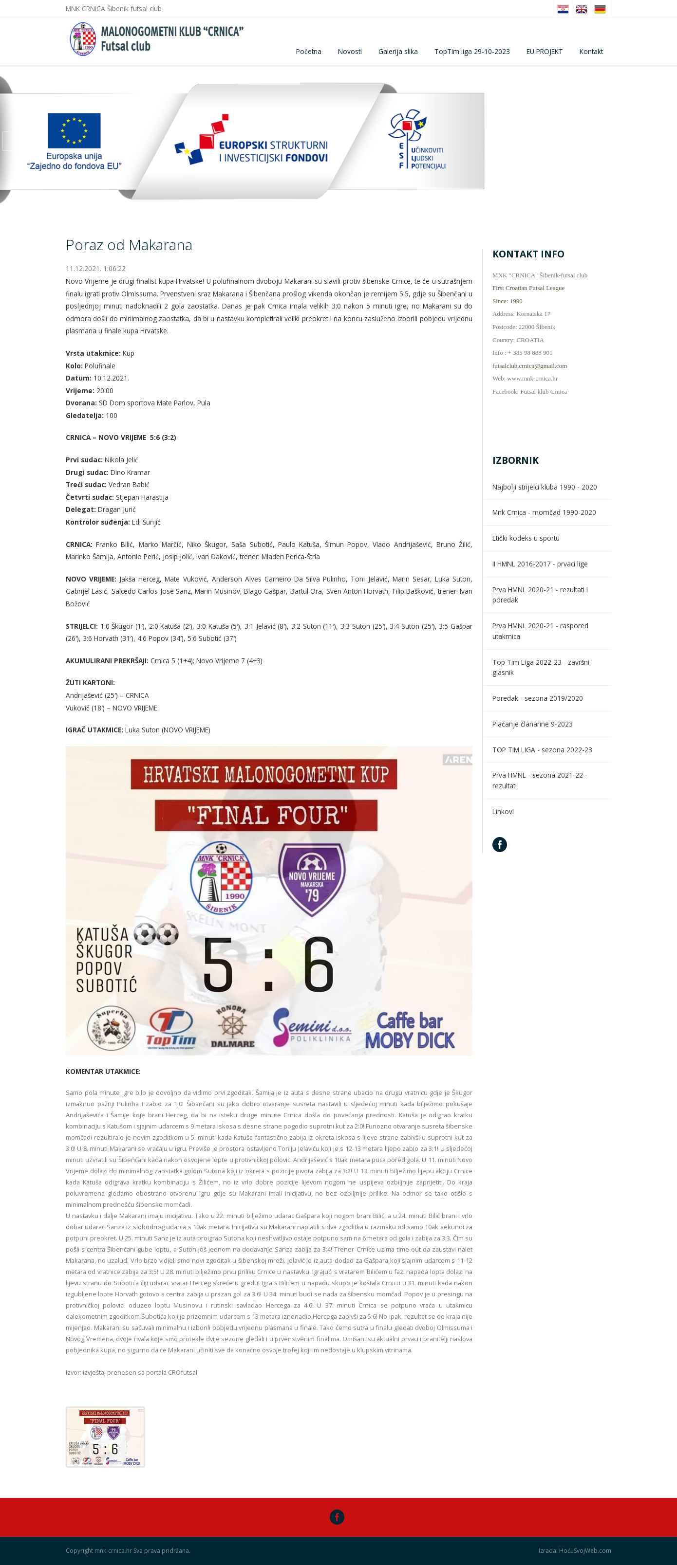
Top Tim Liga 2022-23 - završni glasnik (540, 667)
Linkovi (503, 811)
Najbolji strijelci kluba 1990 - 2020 (544, 486)
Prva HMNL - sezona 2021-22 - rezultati (539, 780)
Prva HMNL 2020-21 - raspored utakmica (540, 631)
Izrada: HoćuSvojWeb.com (575, 1551)
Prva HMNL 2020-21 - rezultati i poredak (540, 595)
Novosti (350, 51)
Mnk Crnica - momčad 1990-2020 (544, 512)
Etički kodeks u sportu (526, 538)
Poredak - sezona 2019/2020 (537, 698)
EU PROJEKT (545, 51)
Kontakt (591, 51)
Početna (308, 51)
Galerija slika (398, 51)
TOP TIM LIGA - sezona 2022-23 (542, 749)
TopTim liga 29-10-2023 (472, 51)
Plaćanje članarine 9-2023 (532, 723)
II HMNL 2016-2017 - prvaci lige (540, 563)
